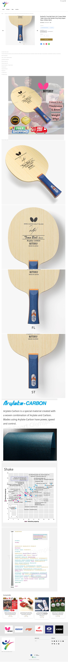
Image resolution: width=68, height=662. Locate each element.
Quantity (41, 34)
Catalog (8, 9)
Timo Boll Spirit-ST (50, 31)
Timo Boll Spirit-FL (43, 31)
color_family (42, 30)
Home (3, 9)
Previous (3, 30)
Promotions (41, 25)
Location (16, 9)
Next (37, 30)
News (13, 9)
